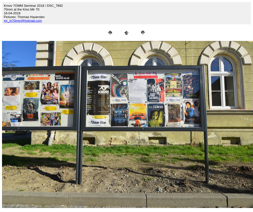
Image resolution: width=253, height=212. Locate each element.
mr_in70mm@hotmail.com (23, 21)
